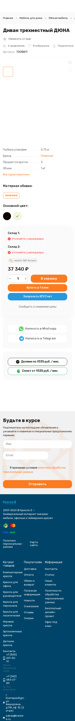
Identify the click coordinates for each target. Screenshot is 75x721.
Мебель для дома (31, 18)
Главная (8, 18)
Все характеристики (16, 174)
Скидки (29, 618)
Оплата (29, 574)
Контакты (51, 568)
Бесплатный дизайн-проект (53, 612)
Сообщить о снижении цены (37, 306)
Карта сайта (34, 544)
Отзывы (29, 612)
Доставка (30, 568)
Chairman (47, 156)
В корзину (49, 278)
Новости (29, 600)
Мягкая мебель (58, 18)
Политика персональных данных (12, 543)
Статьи (49, 574)
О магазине (31, 606)
